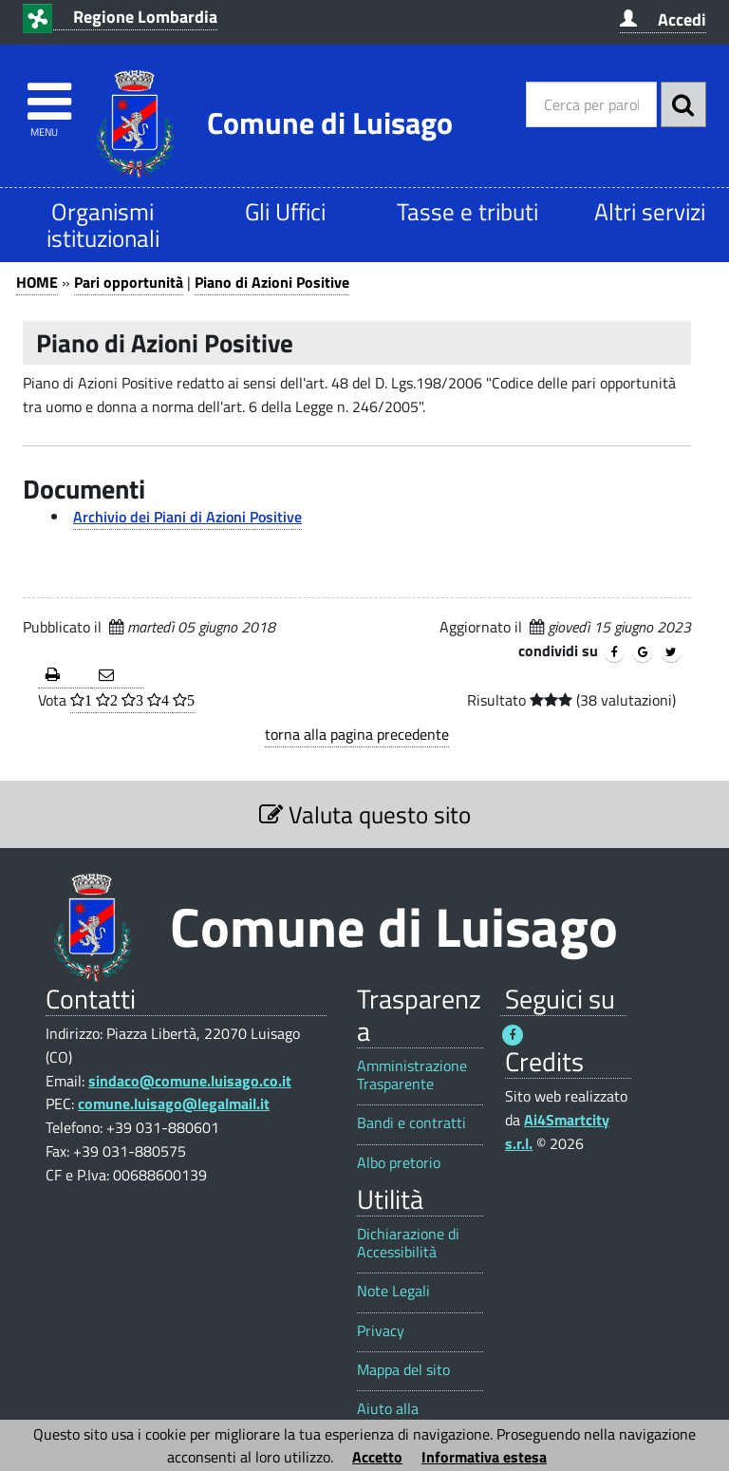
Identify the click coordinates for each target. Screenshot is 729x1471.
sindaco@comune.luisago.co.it (189, 1080)
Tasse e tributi (467, 211)
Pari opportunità (128, 282)
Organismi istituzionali (103, 224)
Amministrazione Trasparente (412, 1075)
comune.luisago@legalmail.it (174, 1103)
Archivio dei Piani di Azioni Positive (187, 516)
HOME (37, 282)
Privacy (380, 1331)
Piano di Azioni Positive (272, 282)
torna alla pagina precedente (357, 734)
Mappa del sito (403, 1370)
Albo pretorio (398, 1163)
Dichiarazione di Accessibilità (408, 1243)
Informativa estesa (484, 1456)
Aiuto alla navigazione (395, 1418)
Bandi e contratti (411, 1123)
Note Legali (393, 1291)
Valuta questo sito (365, 814)
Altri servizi (649, 211)
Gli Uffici (285, 211)
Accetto (377, 1456)
